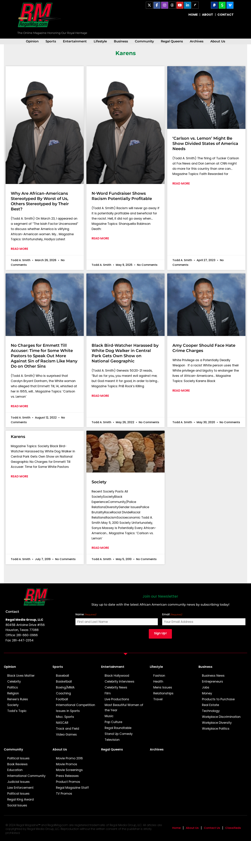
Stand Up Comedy (119, 734)
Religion (13, 693)
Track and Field (67, 729)
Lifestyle (100, 41)
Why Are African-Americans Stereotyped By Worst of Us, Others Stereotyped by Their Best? (40, 201)
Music (109, 716)
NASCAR (62, 723)
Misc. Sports (65, 717)
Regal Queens (172, 41)
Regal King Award (20, 799)
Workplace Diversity (217, 723)
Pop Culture (113, 722)
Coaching (63, 693)
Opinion (32, 41)
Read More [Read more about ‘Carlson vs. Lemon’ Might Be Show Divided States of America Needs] (181, 183)
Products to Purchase (218, 699)
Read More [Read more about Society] (100, 548)
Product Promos (68, 782)
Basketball (64, 681)
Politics (12, 687)
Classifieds (233, 828)
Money (207, 693)
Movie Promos (66, 764)
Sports (51, 41)
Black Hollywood (117, 676)
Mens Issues (162, 687)
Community (144, 41)
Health (158, 681)
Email (172, 614)
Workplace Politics (215, 729)
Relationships (163, 693)
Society (99, 481)
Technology (211, 711)
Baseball (62, 676)
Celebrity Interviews (119, 681)
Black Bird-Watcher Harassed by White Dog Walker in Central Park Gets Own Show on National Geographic (125, 353)
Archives (196, 41)
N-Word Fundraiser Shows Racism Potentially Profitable (122, 196)
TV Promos (64, 793)
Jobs (205, 687)
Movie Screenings (69, 770)
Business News (213, 676)
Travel (158, 699)
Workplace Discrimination (221, 717)
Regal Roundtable (118, 728)
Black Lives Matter (21, 676)
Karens (18, 436)
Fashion (159, 676)
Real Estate (210, 705)
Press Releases (67, 776)
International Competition (75, 705)
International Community (26, 776)
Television (112, 740)
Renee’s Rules (17, 699)
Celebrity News (116, 687)
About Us (217, 41)
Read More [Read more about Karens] (19, 476)
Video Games (66, 734)
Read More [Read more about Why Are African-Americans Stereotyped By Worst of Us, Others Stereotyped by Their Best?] (19, 249)
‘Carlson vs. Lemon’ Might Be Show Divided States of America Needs (205, 143)
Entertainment (75, 41)
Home (176, 828)
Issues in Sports (68, 711)
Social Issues (17, 805)
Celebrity (14, 681)
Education (15, 770)
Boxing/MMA (65, 687)
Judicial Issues (18, 782)
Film (108, 693)
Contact (12, 611)
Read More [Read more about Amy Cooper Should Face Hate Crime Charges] (181, 390)
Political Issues (18, 758)
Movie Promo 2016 (69, 758)
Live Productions (117, 699)
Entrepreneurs (212, 681)
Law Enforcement (20, 788)
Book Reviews (17, 764)
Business (121, 41)
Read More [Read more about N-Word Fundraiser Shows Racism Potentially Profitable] (100, 238)
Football (62, 699)
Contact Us (212, 828)
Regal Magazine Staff (72, 788)
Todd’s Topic (17, 711)
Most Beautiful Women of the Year (124, 707)
